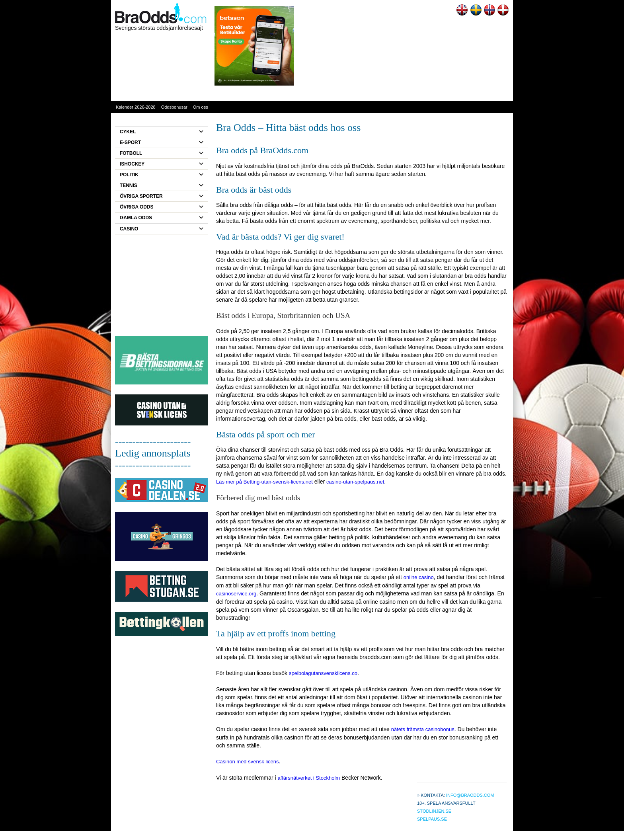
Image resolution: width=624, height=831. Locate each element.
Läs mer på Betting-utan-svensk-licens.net (264, 482)
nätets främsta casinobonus (422, 729)
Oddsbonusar (174, 107)
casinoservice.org (236, 594)
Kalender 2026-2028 (136, 107)
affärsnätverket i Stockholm (309, 778)
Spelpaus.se (432, 819)
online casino (419, 577)
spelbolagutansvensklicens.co (323, 673)
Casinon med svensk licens (247, 762)
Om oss (200, 107)
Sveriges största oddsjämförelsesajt (159, 28)
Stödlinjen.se (434, 811)
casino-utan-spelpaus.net (355, 482)
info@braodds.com (470, 795)
